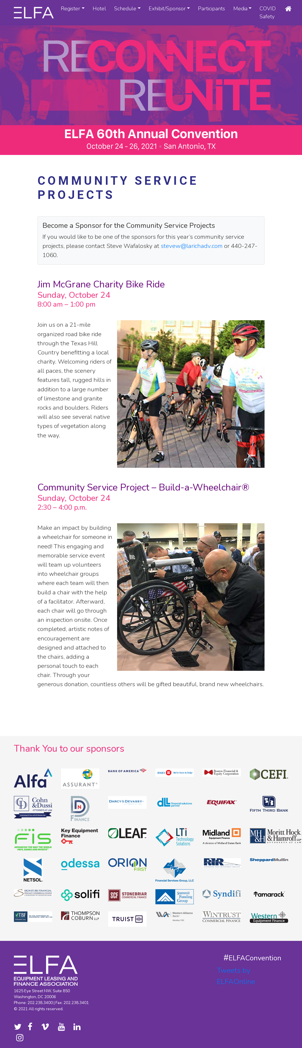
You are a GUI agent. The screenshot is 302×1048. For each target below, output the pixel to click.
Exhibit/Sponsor (167, 8)
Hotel (99, 8)
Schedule (125, 8)
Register (70, 8)
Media (240, 8)
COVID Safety (268, 12)
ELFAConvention (255, 958)
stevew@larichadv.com (192, 246)
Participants (211, 8)
